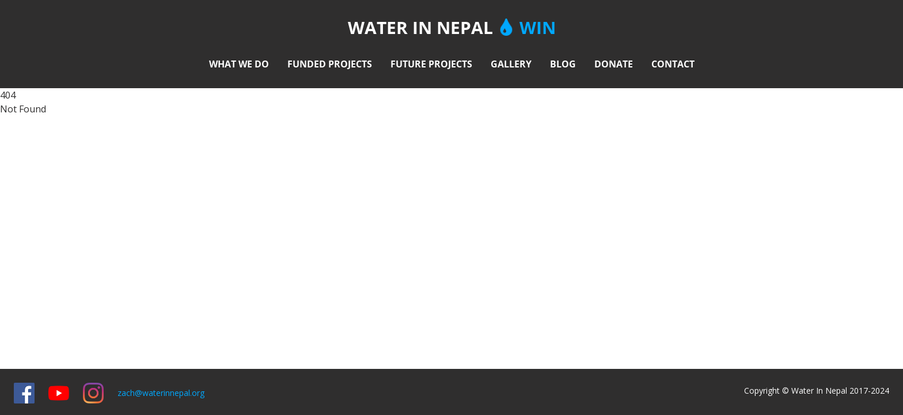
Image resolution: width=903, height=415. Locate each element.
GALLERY (511, 64)
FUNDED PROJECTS (329, 64)
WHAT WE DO (239, 64)
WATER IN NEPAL (452, 28)
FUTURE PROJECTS (431, 64)
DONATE (613, 64)
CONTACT (673, 64)
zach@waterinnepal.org (160, 392)
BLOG (563, 64)
